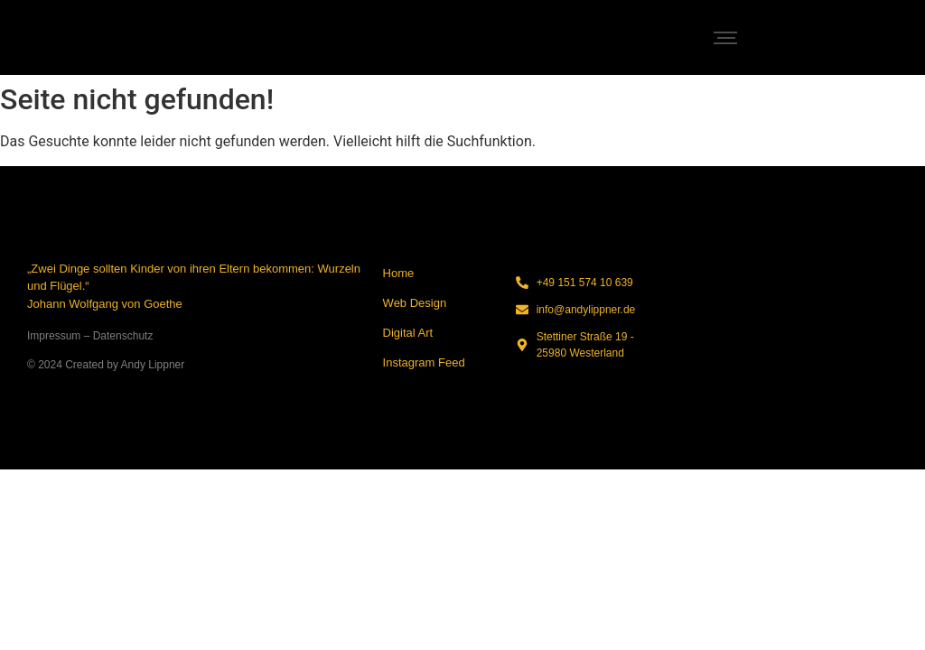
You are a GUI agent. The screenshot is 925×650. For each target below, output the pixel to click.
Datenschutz (123, 336)
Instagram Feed (424, 362)
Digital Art (408, 332)
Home (399, 273)
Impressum (53, 336)
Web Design (415, 303)
